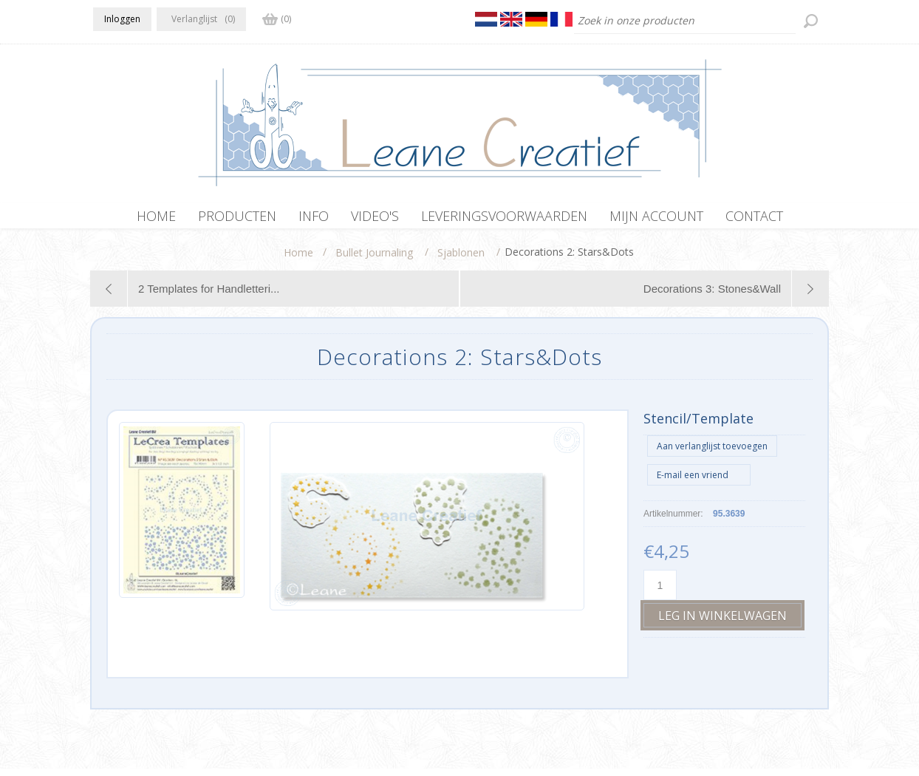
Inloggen (122, 19)
